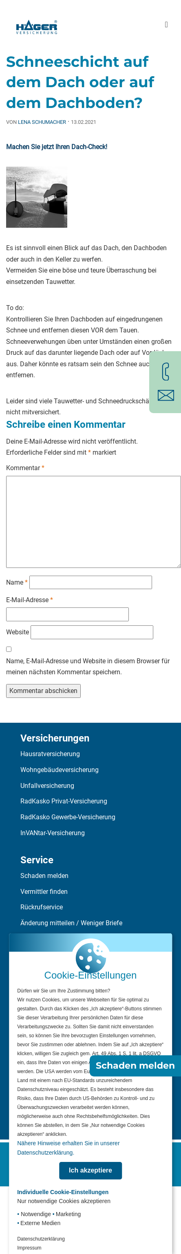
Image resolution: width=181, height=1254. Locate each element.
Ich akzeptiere (90, 1170)
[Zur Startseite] (36, 24)
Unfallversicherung (47, 786)
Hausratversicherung (50, 754)
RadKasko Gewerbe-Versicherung (67, 817)
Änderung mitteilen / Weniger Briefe (71, 923)
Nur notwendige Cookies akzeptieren (63, 1201)
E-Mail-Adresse (29, 600)
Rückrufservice (41, 907)
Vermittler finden (44, 891)
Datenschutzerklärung (41, 1239)
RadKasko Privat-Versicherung (63, 801)
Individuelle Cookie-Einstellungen (62, 1192)
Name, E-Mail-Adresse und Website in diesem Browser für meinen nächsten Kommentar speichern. (88, 666)
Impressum (29, 1248)
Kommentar (25, 468)
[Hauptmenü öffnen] (166, 24)
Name (17, 582)
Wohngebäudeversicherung (59, 770)
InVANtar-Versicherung (52, 833)
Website (17, 632)
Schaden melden (44, 876)
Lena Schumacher (42, 122)
